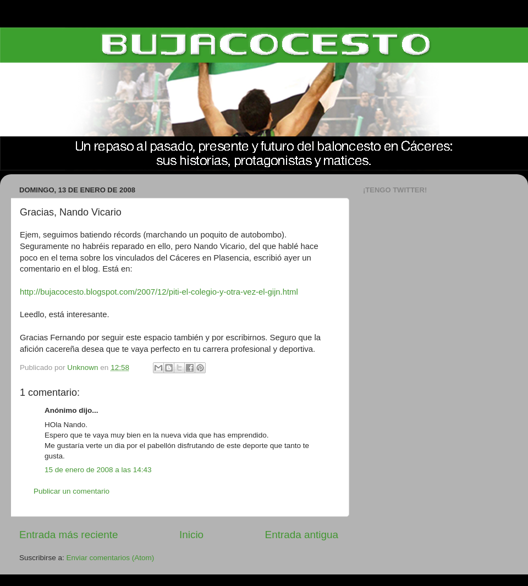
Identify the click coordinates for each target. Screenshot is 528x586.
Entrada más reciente (68, 534)
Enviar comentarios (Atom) (111, 558)
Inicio (191, 534)
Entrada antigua (301, 534)
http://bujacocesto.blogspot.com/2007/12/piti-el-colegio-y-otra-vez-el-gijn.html (159, 292)
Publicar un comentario (71, 491)
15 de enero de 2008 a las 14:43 (98, 470)
